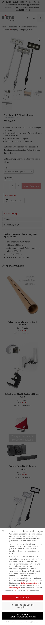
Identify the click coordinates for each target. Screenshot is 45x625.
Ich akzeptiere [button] (23, 596)
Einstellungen (14, 586)
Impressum (35, 621)
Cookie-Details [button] (10, 621)
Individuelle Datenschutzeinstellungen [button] (22, 614)
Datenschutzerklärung (30, 582)
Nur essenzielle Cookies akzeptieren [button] (23, 605)
